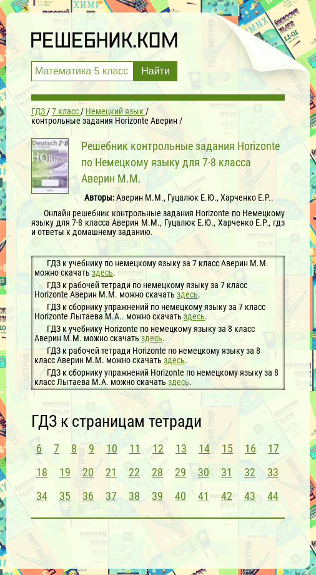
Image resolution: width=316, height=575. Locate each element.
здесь (102, 273)
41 (203, 495)
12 (158, 448)
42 (226, 495)
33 (273, 472)
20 (88, 472)
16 (250, 448)
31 (226, 472)
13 (181, 448)
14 (204, 448)
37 (111, 495)
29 (180, 472)
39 (157, 495)
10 (111, 448)
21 (111, 472)
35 (65, 495)
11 (135, 448)
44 (273, 495)
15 (227, 448)
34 (41, 495)
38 (134, 495)
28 (157, 472)
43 (249, 495)
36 (88, 495)
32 (249, 472)
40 (180, 495)
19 (65, 472)
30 (203, 472)
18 (41, 472)
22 (134, 472)
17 (273, 448)
